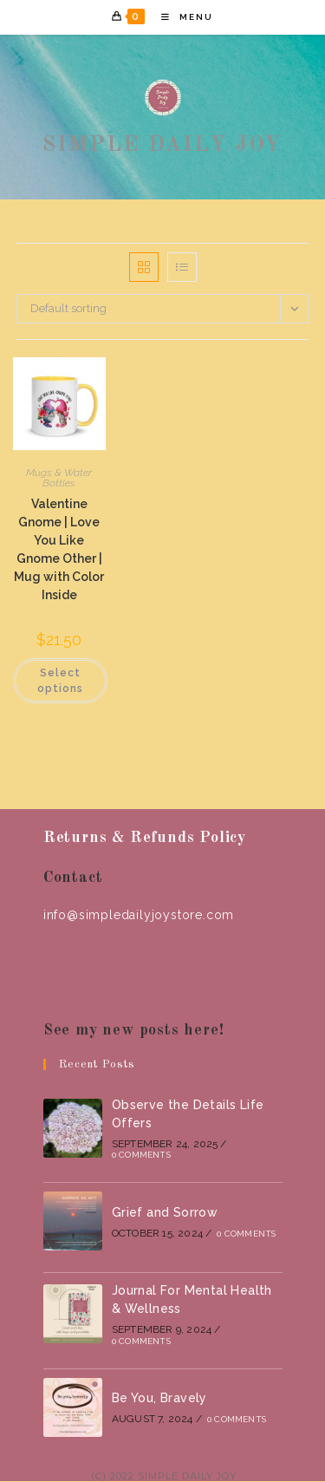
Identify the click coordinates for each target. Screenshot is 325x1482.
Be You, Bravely (159, 1398)
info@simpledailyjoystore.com (138, 915)
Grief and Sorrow (165, 1212)
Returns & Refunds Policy (144, 837)
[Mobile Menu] (180, 17)
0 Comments (141, 1154)
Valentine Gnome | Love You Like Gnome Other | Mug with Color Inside (59, 549)
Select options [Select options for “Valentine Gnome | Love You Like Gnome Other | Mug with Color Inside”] (60, 681)
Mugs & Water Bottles (59, 478)
